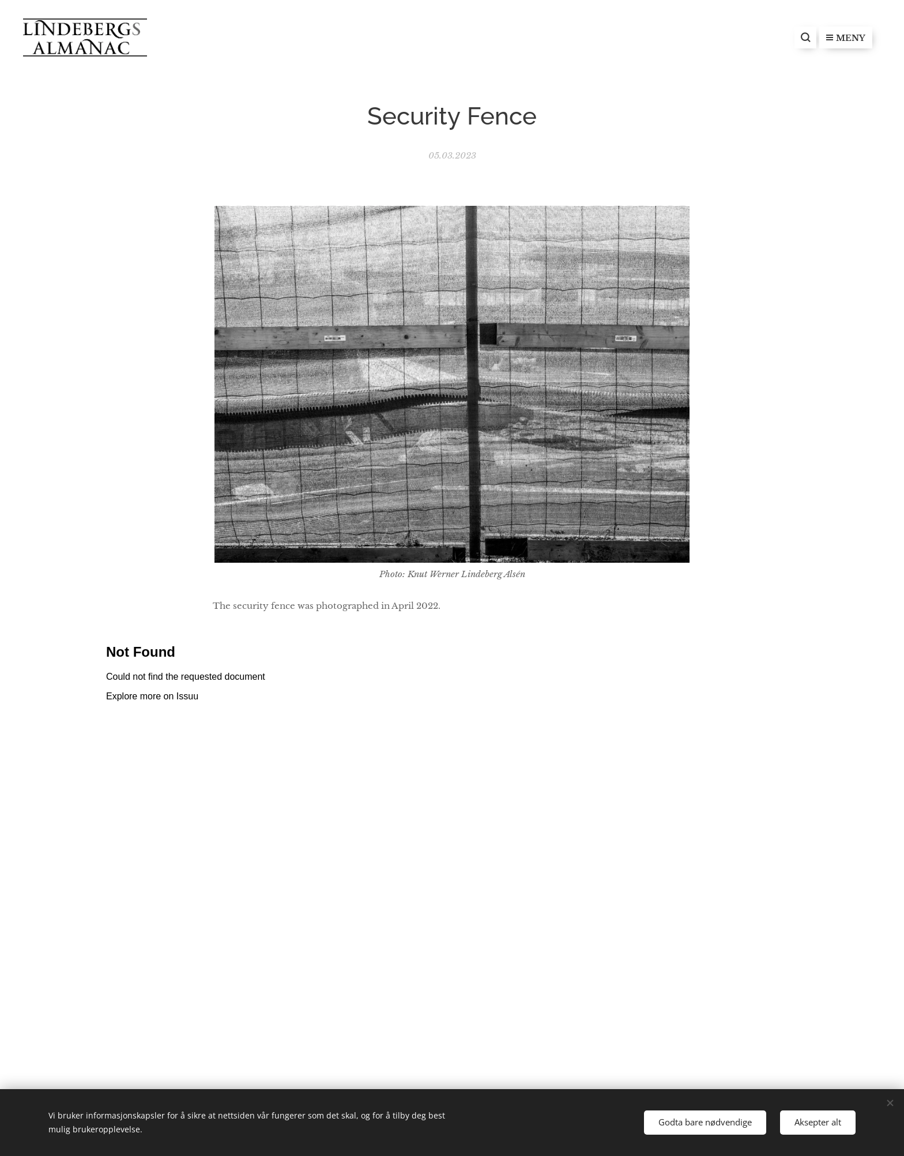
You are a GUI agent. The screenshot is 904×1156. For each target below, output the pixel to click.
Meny (845, 38)
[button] (805, 37)
